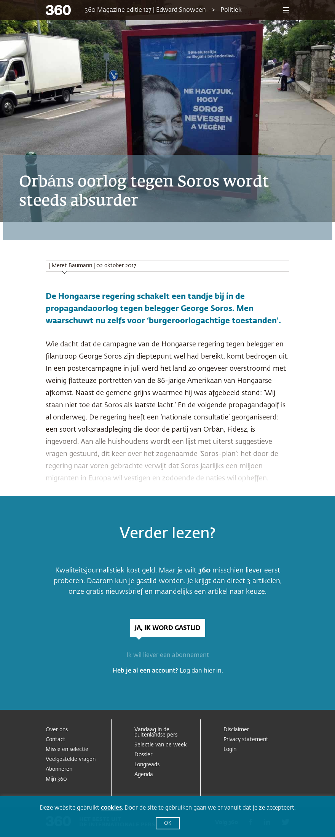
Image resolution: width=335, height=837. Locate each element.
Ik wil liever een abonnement (167, 655)
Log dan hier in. (201, 671)
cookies (111, 808)
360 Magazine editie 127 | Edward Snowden (145, 10)
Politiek (231, 10)
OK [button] (167, 823)
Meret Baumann (72, 265)
